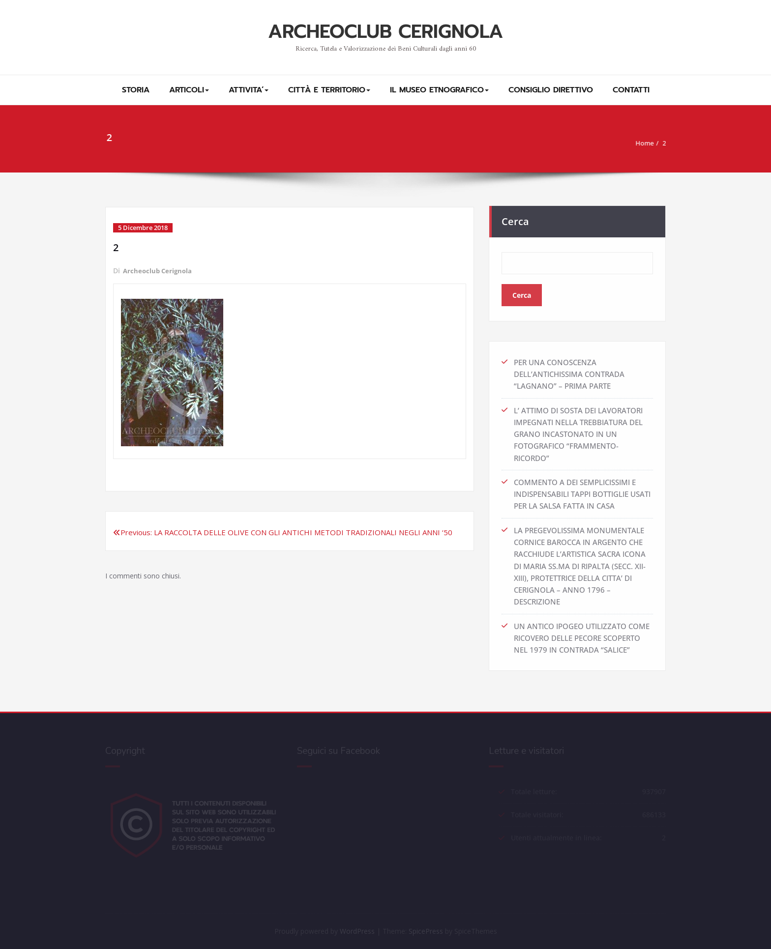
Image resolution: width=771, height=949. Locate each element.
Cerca (515, 218)
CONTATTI (631, 90)
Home (647, 143)
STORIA (135, 90)
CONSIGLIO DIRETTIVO (550, 90)
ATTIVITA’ (248, 90)
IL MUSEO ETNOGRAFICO (439, 90)
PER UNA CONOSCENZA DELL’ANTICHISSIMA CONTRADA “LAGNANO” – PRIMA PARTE (569, 371)
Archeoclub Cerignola (159, 270)
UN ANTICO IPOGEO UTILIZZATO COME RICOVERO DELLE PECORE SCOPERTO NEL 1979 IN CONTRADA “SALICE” (582, 632)
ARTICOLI (189, 90)
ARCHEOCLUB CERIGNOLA (385, 32)
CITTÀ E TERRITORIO (329, 90)
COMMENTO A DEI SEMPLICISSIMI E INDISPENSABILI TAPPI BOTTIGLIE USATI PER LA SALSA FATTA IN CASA (582, 490)
